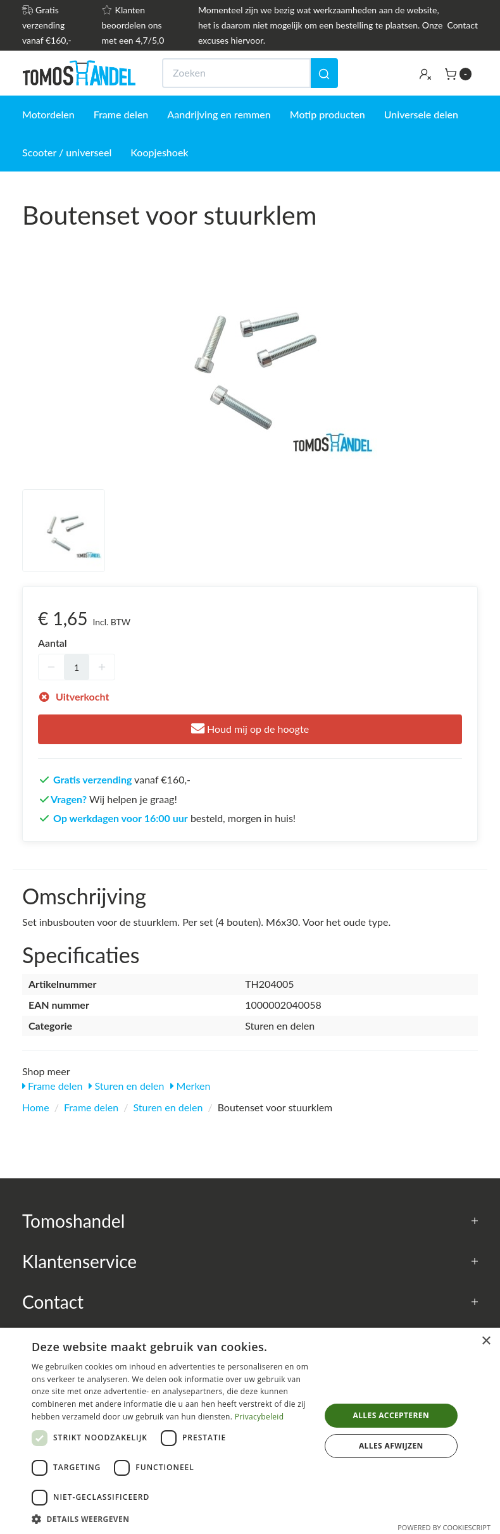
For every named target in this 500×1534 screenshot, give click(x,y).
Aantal (52, 643)
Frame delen (121, 114)
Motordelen (48, 114)
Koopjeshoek (159, 152)
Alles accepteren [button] (391, 1415)
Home (35, 1107)
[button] (171, 1518)
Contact (462, 25)
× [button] (486, 1341)
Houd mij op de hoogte (250, 729)
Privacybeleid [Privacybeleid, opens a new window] (259, 1416)
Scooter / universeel (66, 152)
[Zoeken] (324, 73)
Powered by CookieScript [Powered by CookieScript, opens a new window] (444, 1527)
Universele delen (421, 114)
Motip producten (327, 114)
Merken (190, 1086)
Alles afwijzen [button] (391, 1445)
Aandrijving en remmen (218, 114)
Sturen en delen (126, 1086)
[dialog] (250, 1431)
